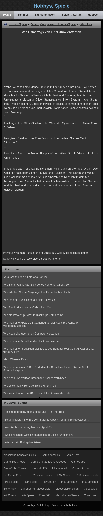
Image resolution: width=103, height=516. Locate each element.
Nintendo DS (39, 468)
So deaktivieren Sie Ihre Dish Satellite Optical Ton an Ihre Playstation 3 (47, 419)
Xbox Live (86, 24)
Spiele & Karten (72, 14)
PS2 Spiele (64, 475)
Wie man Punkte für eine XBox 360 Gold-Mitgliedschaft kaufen (51, 252)
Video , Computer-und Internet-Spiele (53, 24)
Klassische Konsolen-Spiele (20, 455)
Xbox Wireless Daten (15, 359)
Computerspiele (51, 455)
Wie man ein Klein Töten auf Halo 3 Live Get (29, 299)
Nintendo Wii (59, 468)
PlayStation (49, 481)
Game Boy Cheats (14, 461)
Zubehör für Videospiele (35, 488)
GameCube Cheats (15, 468)
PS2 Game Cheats (41, 475)
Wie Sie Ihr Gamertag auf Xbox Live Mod (27, 307)
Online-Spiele (80, 468)
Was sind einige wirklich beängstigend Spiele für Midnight (39, 434)
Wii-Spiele (28, 495)
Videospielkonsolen (67, 488)
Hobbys (93, 14)
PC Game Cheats (14, 475)
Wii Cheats (10, 495)
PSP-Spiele (30, 481)
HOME (7, 14)
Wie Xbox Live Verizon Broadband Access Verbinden (34, 378)
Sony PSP (10, 488)
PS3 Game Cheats (87, 475)
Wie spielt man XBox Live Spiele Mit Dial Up (29, 385)
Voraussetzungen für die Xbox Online (25, 277)
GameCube (78, 461)
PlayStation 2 (69, 481)
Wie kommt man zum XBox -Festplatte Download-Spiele (36, 393)
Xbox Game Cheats (67, 495)
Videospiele (90, 488)
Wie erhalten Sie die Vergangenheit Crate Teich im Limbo (37, 292)
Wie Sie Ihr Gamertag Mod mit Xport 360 (29, 427)
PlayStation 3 (90, 481)
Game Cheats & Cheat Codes (48, 461)
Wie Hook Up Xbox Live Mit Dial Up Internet (35, 258)
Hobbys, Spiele (18, 24)
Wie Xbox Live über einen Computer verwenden (31, 333)
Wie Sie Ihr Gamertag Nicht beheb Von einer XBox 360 (36, 284)
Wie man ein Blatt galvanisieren (23, 442)
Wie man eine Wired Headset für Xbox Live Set (31, 341)
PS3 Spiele (11, 481)
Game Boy (72, 455)
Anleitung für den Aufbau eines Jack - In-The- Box (34, 411)
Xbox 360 (44, 495)
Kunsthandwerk (45, 14)
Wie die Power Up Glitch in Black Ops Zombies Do (33, 315)
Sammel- (23, 14)
